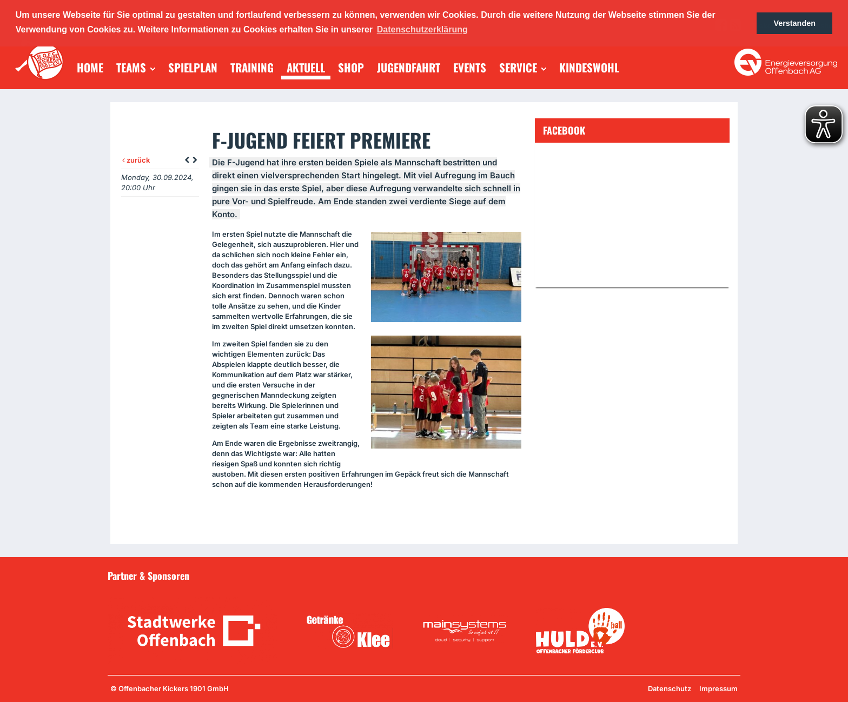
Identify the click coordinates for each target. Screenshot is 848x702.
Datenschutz (669, 688)
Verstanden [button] (794, 23)
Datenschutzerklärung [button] (422, 29)
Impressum (718, 688)
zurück (136, 160)
